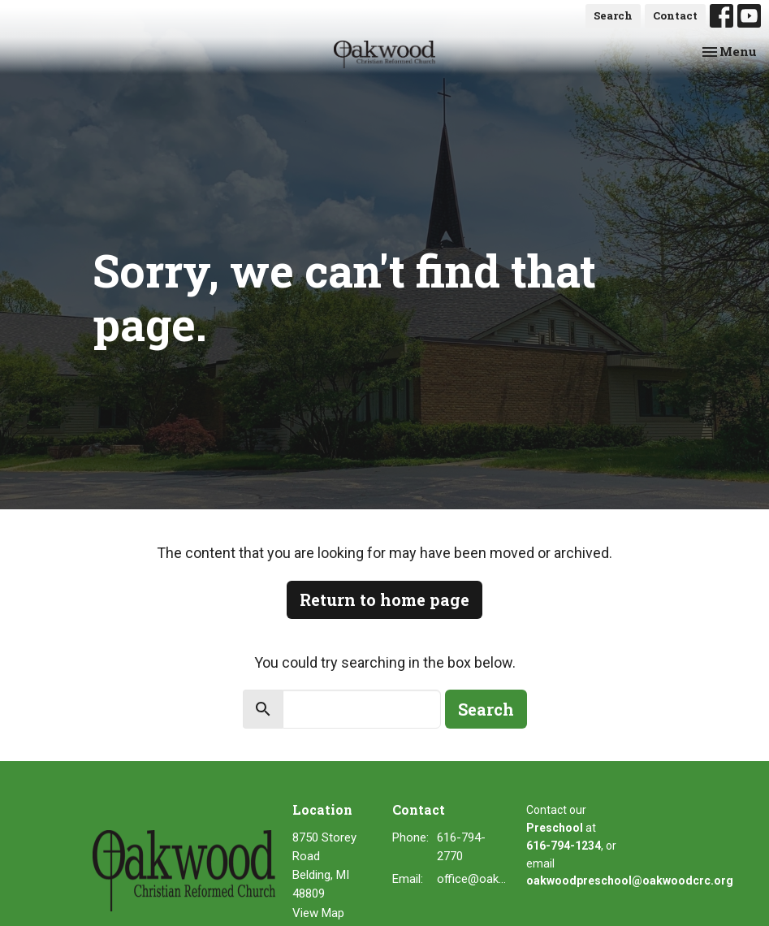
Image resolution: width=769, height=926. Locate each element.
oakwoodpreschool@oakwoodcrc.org (629, 880)
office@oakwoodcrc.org (473, 879)
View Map (318, 913)
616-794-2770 (461, 846)
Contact (675, 15)
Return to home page (384, 599)
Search (613, 15)
